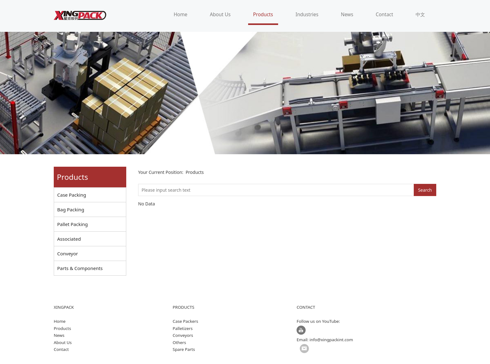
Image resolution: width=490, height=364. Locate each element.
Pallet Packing (72, 224)
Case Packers (185, 321)
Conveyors (183, 335)
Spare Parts (184, 349)
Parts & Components (80, 268)
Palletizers (183, 328)
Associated (69, 239)
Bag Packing (70, 209)
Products (263, 14)
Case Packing (71, 195)
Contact (384, 14)
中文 (420, 14)
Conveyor (67, 253)
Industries (307, 14)
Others (179, 342)
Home (181, 14)
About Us (220, 14)
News (347, 14)
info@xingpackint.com (331, 339)
